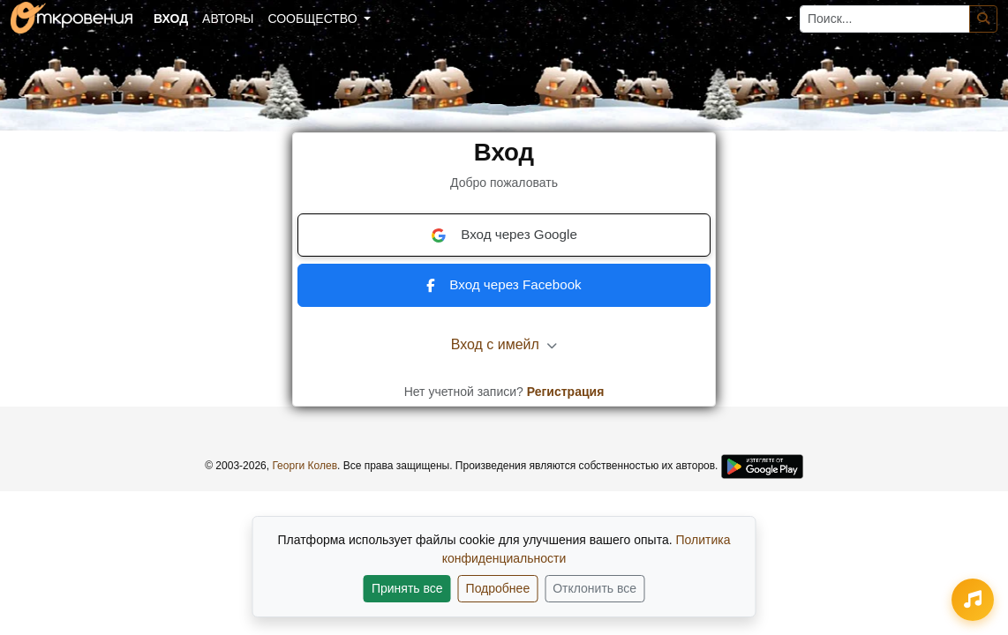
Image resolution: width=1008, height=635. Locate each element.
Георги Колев (304, 465)
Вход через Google (504, 235)
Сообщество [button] (313, 18)
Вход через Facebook (503, 284)
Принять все (407, 588)
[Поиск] (983, 19)
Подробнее (498, 588)
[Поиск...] (885, 19)
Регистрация (566, 392)
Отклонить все (594, 588)
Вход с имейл (504, 344)
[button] (776, 19)
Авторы (227, 18)
